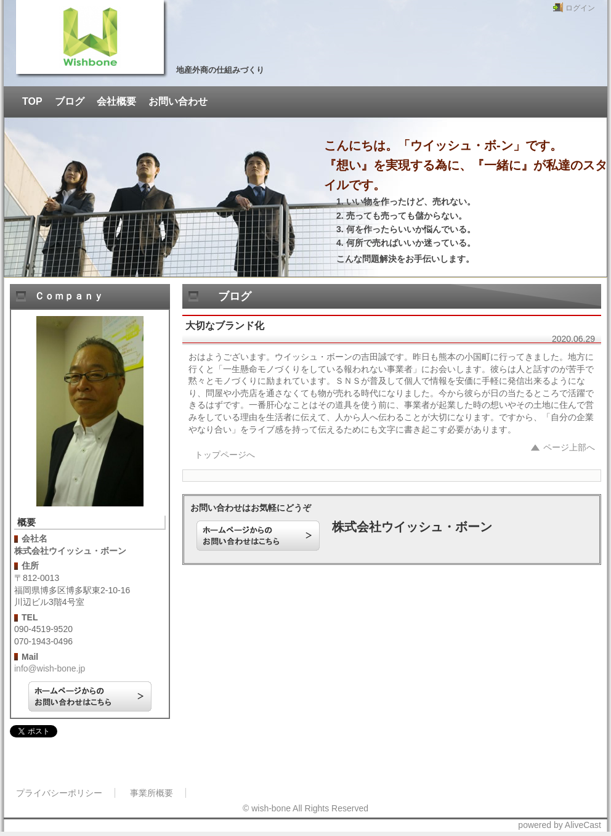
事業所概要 (151, 793)
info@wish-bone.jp (49, 668)
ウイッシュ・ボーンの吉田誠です (90, 37)
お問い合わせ (178, 101)
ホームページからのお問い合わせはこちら (90, 696)
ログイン (580, 8)
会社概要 (116, 101)
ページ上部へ (569, 447)
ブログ (69, 101)
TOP (32, 101)
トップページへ (225, 455)
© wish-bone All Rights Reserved (305, 808)
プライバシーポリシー (59, 793)
